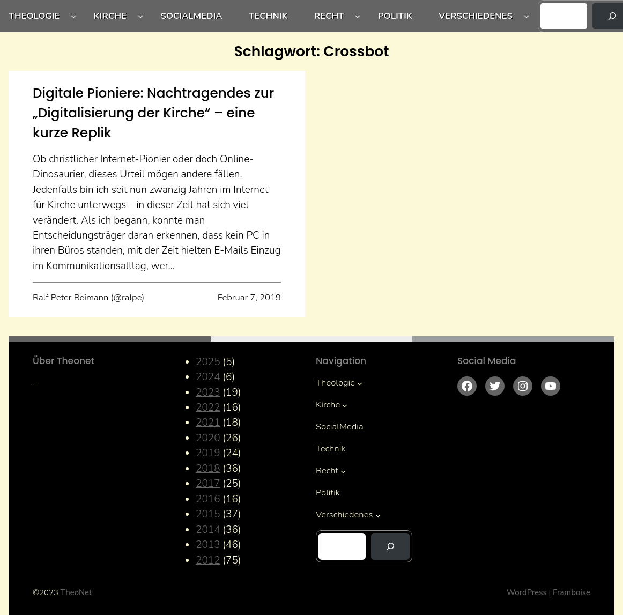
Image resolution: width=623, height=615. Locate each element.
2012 (208, 560)
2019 (208, 453)
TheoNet (76, 592)
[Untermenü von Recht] (357, 16)
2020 (208, 438)
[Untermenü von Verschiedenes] (526, 16)
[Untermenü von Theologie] (73, 16)
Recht (329, 16)
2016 (208, 499)
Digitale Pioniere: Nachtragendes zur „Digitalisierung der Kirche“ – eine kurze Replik (153, 113)
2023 (208, 392)
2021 (208, 422)
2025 (208, 362)
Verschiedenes (476, 16)
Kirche (110, 16)
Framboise (571, 592)
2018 (208, 469)
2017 (208, 484)
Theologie (34, 16)
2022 (208, 407)
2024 (208, 377)
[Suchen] (390, 546)
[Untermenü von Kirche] (140, 16)
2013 (208, 545)
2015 (208, 514)
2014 (208, 530)
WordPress (527, 592)
